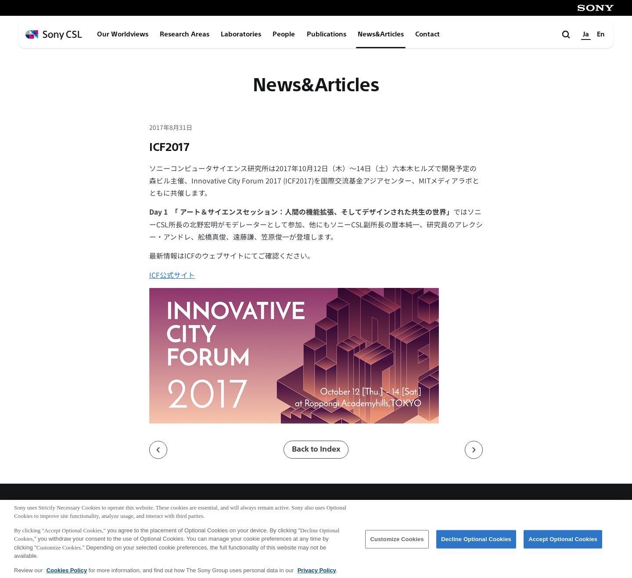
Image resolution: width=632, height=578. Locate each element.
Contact (427, 34)
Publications (326, 34)
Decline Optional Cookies (476, 543)
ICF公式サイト (172, 275)
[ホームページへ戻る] (53, 34)
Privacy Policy (317, 574)
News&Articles (381, 34)
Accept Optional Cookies (562, 543)
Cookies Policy (67, 574)
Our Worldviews (122, 34)
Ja (586, 34)
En (601, 34)
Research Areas (184, 34)
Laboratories (241, 34)
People (284, 34)
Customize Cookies (397, 543)
